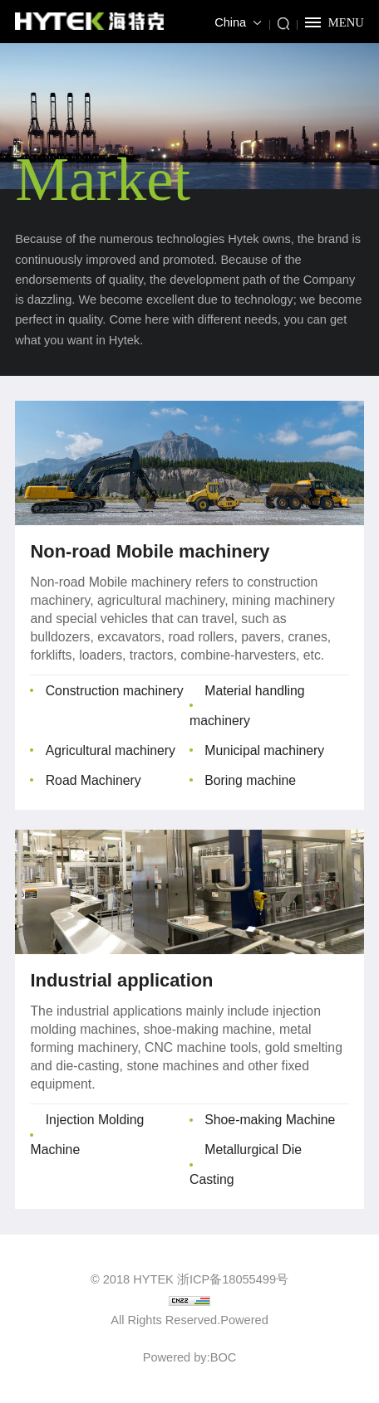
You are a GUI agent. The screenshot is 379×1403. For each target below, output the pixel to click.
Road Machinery (93, 780)
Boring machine (250, 780)
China (230, 22)
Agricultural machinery (110, 750)
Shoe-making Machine (269, 1120)
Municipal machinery (264, 750)
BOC (223, 1357)
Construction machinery (115, 691)
